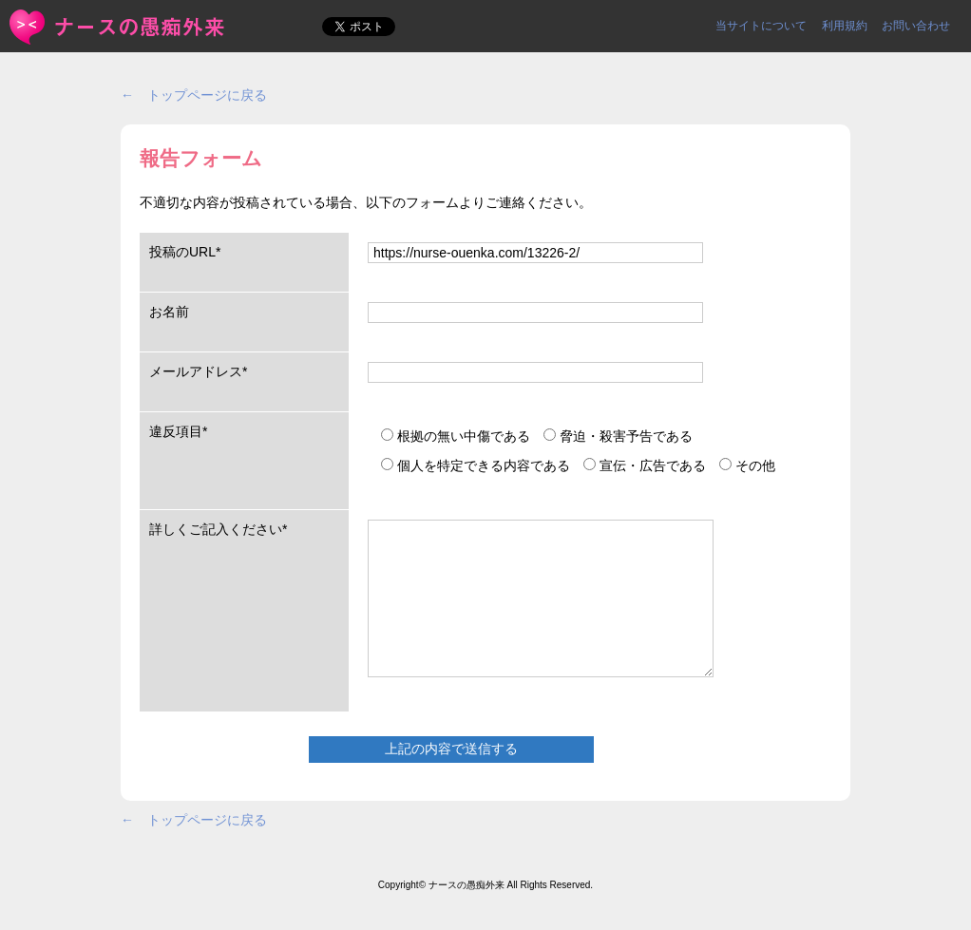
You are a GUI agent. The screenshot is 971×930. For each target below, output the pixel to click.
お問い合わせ (916, 25)
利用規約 (844, 25)
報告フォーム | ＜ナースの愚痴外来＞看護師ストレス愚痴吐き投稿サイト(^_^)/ (118, 27)
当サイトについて (761, 25)
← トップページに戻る (194, 95)
